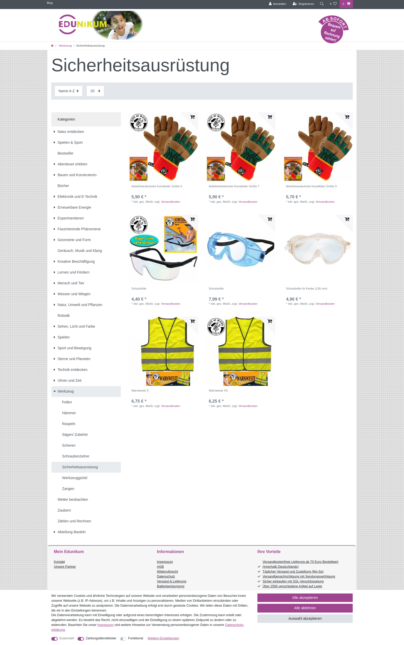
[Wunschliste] (333, 4)
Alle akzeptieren (305, 598)
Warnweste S (139, 390)
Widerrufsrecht (167, 571)
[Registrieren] (303, 4)
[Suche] (322, 4)
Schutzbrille (138, 288)
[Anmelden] (277, 4)
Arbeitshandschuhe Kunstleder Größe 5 (156, 186)
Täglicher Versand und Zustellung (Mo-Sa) (293, 571)
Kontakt (59, 562)
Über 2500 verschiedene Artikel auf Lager (292, 586)
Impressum (165, 562)
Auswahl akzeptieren (305, 618)
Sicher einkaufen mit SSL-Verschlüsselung (293, 581)
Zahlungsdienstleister (101, 638)
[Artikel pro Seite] (95, 91)
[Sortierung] (68, 91)
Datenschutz (166, 576)
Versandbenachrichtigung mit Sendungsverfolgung (299, 576)
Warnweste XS (218, 390)
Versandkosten (170, 201)
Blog (50, 2)
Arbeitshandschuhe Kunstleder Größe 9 (311, 186)
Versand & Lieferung (171, 581)
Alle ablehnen (305, 608)
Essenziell (67, 638)
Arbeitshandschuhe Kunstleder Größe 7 (234, 186)
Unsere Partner (65, 566)
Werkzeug (65, 45)
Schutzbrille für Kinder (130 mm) (306, 288)
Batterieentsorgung (170, 586)
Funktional (135, 638)
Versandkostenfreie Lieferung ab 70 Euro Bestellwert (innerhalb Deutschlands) (300, 564)
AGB (160, 566)
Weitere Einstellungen (163, 638)
